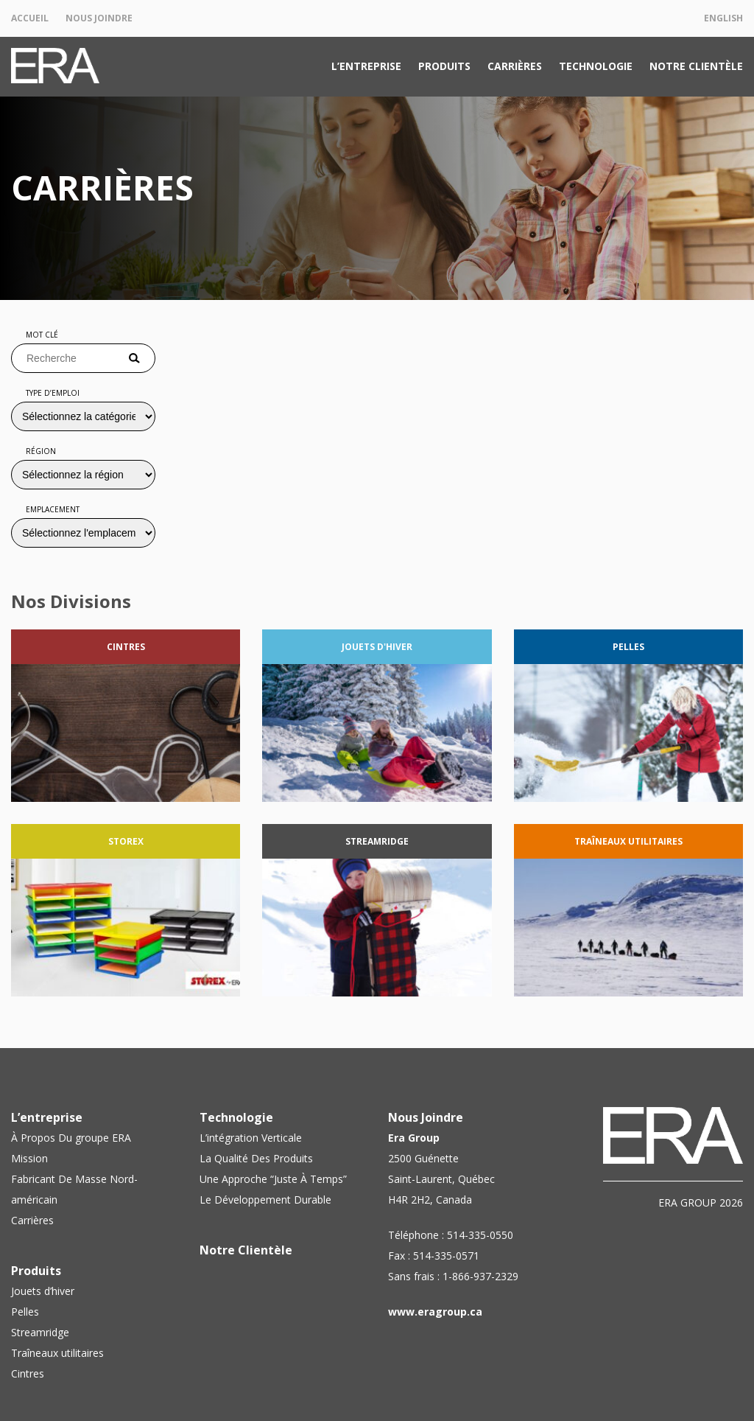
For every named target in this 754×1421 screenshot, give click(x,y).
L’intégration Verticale (251, 1138)
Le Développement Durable (265, 1200)
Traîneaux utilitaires (57, 1353)
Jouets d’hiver (42, 1291)
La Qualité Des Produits (256, 1158)
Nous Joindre (99, 18)
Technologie (596, 66)
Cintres (27, 1373)
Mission (29, 1158)
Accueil (30, 18)
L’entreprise (366, 66)
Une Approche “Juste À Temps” (273, 1179)
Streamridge (40, 1332)
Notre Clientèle (696, 66)
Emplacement (53, 509)
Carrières (514, 66)
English (723, 18)
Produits (444, 66)
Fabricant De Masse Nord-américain (74, 1189)
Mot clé (42, 334)
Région (41, 451)
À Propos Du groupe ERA (71, 1138)
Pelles (25, 1312)
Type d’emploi (53, 393)
